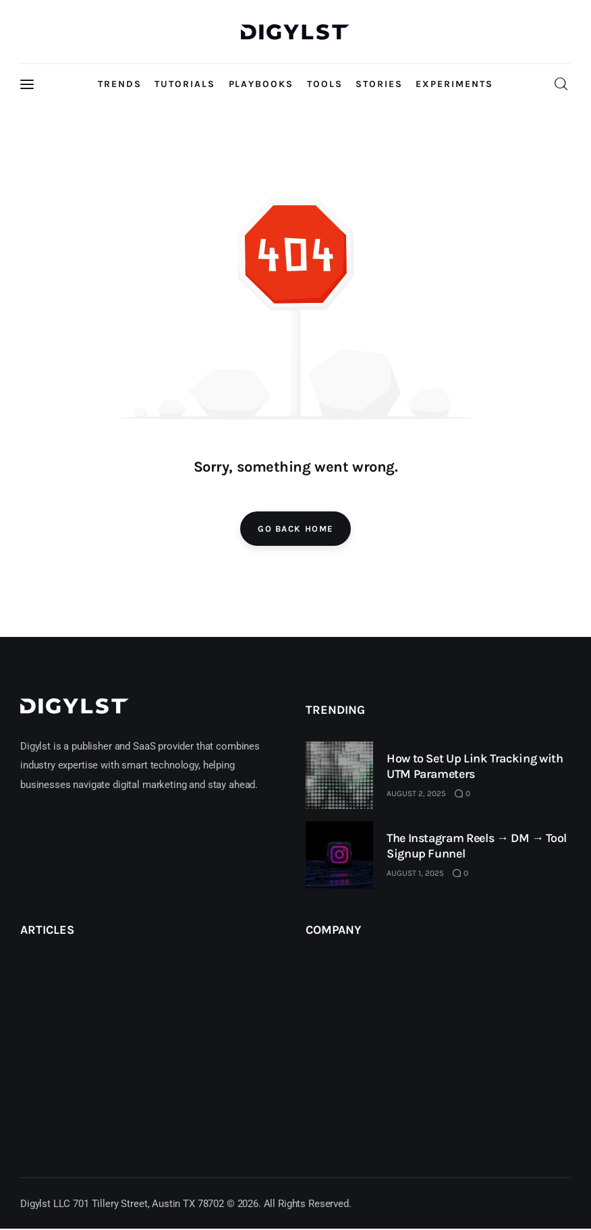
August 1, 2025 (415, 873)
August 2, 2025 (416, 793)
